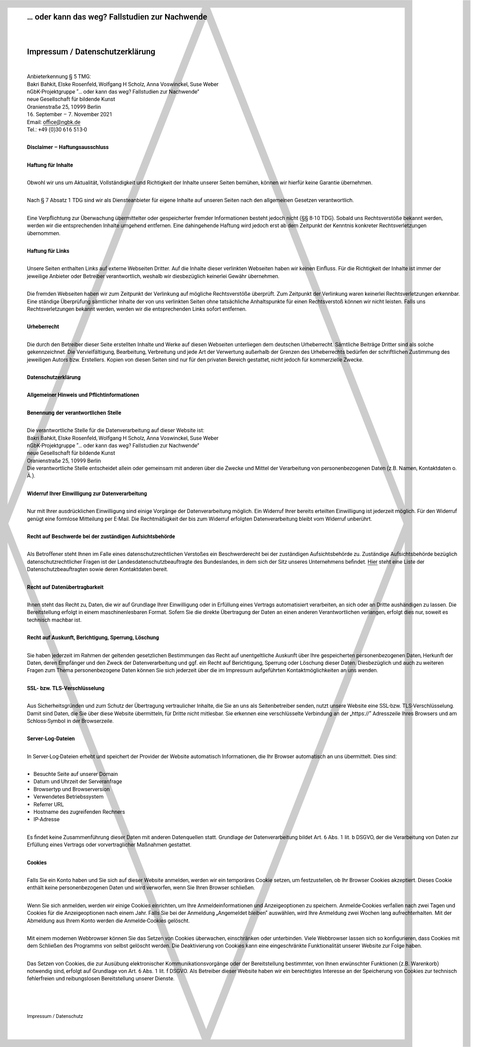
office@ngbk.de (61, 122)
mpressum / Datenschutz (55, 1016)
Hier (373, 562)
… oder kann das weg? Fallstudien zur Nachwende (117, 17)
